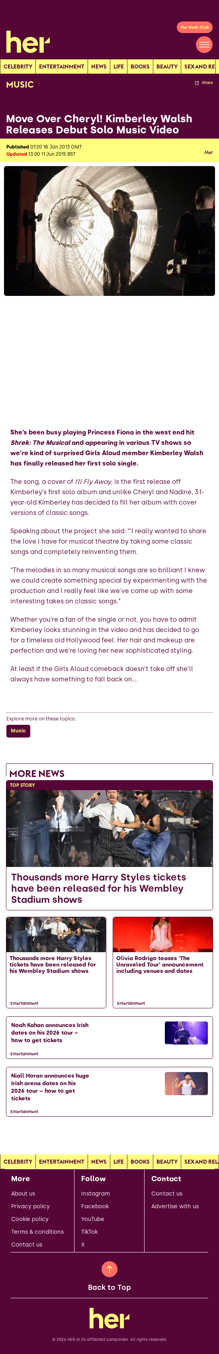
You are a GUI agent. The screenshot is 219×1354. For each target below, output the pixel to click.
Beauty (167, 66)
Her (208, 152)
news (99, 66)
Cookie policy (30, 1219)
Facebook (95, 1206)
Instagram (95, 1194)
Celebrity (18, 66)
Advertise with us (175, 1206)
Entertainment (61, 66)
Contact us (26, 1245)
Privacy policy (30, 1206)
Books (140, 66)
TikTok (89, 1232)
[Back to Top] (109, 1269)
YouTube (92, 1219)
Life (118, 66)
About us (23, 1194)
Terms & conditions (37, 1232)
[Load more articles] (109, 1134)
